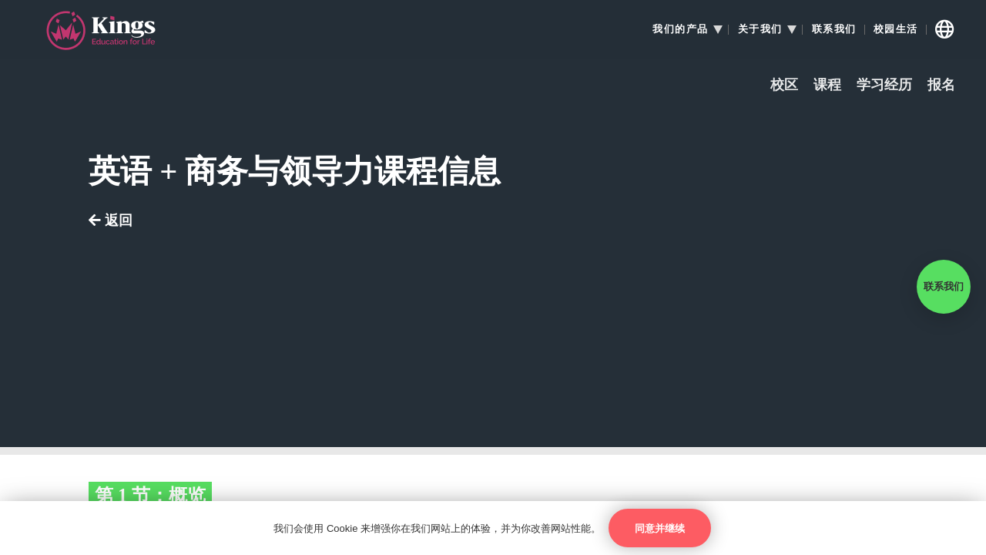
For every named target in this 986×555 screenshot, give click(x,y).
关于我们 (760, 29)
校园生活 (896, 29)
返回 (110, 221)
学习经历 (884, 85)
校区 (784, 85)
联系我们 (834, 29)
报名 (941, 85)
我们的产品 (680, 29)
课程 (827, 85)
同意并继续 (660, 528)
